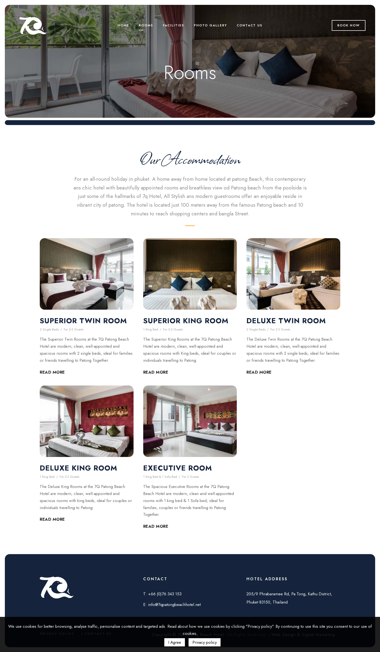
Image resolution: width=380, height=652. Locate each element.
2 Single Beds (49, 329)
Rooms (146, 25)
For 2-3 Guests (73, 329)
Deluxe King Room (78, 468)
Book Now (348, 25)
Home (123, 25)
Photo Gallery (210, 25)
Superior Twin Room (83, 320)
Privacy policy (204, 642)
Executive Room (177, 468)
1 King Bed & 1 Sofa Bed (160, 476)
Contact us (249, 25)
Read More (52, 372)
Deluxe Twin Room (286, 320)
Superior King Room (186, 320)
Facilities (173, 25)
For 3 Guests (190, 476)
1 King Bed (150, 329)
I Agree (174, 642)
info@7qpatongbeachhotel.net (174, 604)
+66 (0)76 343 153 (165, 594)
